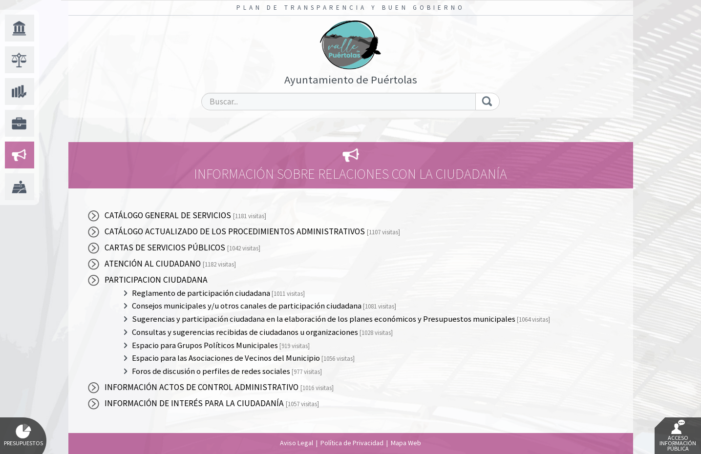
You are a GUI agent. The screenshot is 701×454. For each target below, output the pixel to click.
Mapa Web (406, 442)
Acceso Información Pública (677, 436)
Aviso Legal (296, 442)
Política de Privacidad (351, 442)
